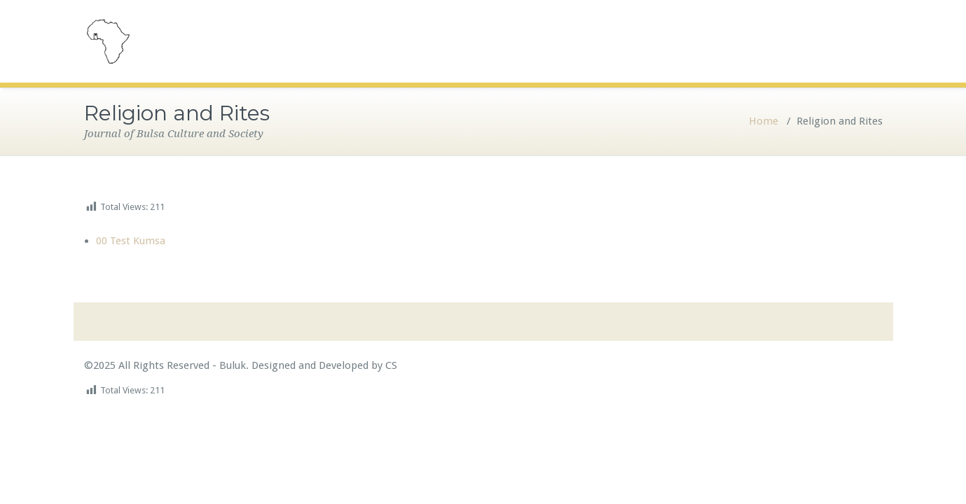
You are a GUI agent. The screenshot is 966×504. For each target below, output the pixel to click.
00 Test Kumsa (130, 240)
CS (389, 365)
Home (763, 121)
